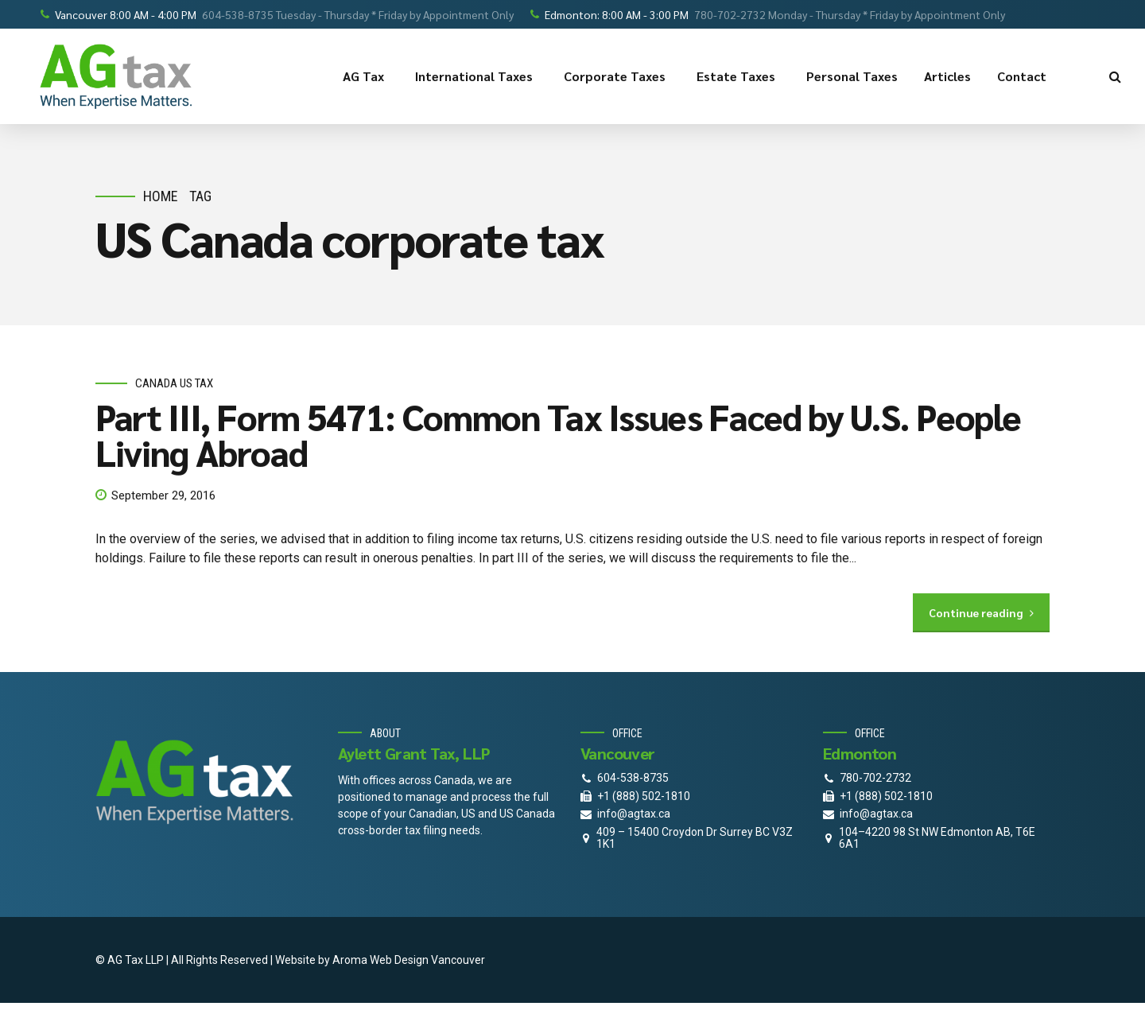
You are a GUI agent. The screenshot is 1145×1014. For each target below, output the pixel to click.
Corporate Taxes (617, 76)
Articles (947, 76)
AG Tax (366, 76)
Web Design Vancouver (427, 960)
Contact (1024, 76)
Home (160, 196)
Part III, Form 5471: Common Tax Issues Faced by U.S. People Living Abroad (557, 434)
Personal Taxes (852, 76)
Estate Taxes (738, 76)
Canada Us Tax (174, 384)
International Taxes (476, 76)
